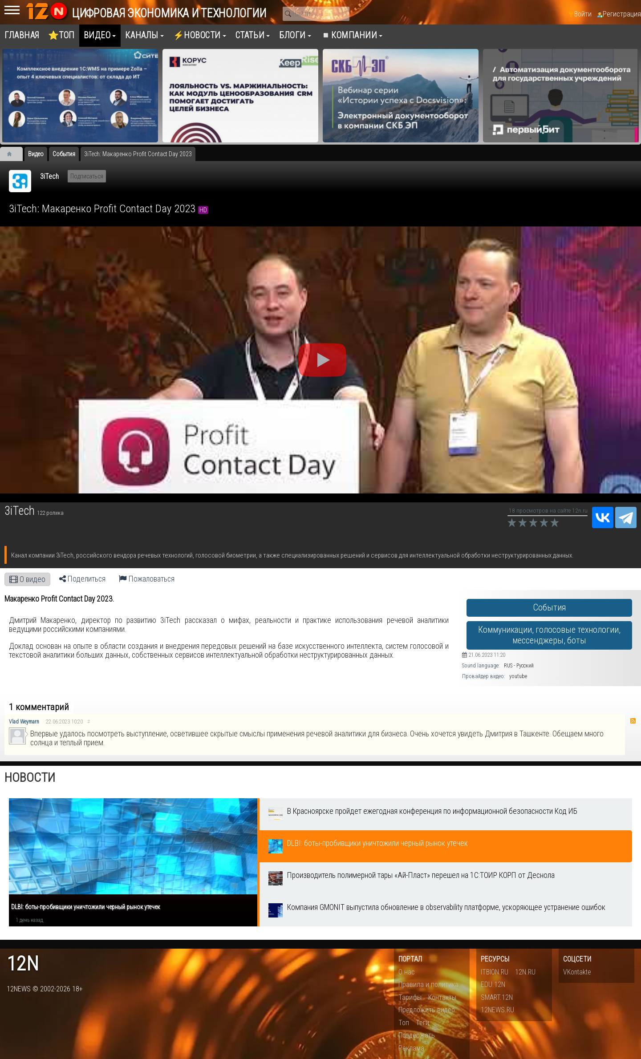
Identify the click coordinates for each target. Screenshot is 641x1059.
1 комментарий (39, 707)
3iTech (49, 176)
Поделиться (82, 578)
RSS (633, 721)
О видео (27, 579)
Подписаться (86, 176)
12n (23, 964)
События (549, 607)
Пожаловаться (146, 578)
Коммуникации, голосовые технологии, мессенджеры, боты (549, 635)
